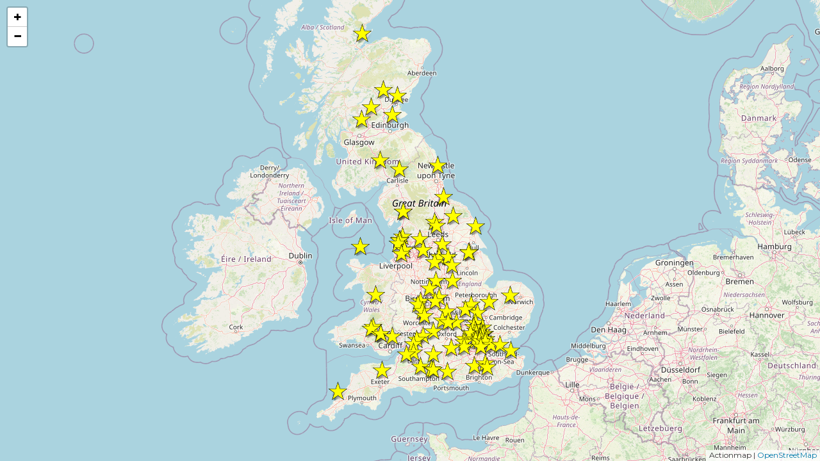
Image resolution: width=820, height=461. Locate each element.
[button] (486, 366)
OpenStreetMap (787, 455)
